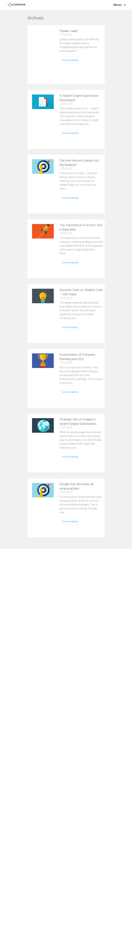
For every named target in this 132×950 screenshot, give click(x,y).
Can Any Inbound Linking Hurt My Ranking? (79, 163)
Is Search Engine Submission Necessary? (79, 98)
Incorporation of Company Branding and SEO (77, 357)
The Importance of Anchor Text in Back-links (80, 227)
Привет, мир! (68, 31)
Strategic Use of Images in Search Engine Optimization (77, 421)
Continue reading (70, 60)
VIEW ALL (55, 20)
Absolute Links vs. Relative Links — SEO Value (81, 292)
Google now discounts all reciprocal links (76, 486)
